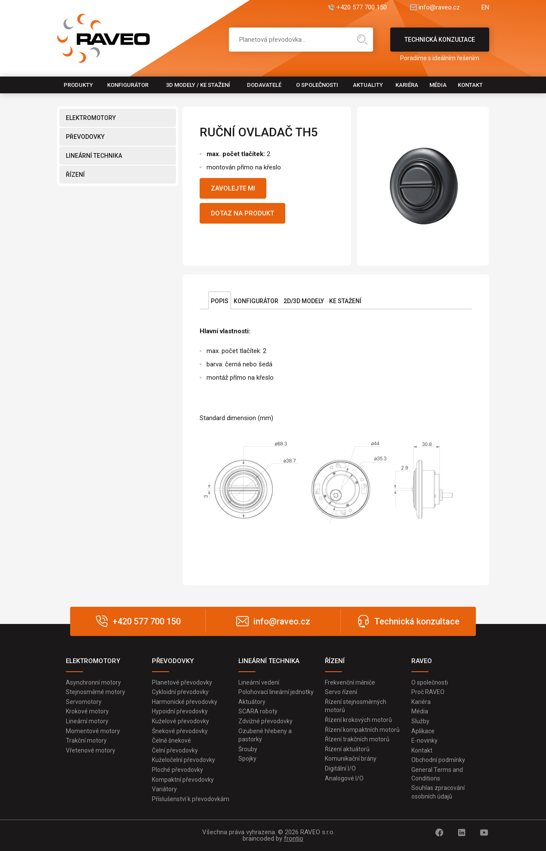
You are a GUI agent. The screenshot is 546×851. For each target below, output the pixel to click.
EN (485, 7)
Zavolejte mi (233, 188)
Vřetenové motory (90, 750)
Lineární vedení (258, 682)
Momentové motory (93, 731)
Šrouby (247, 749)
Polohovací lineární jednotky (276, 691)
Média (438, 85)
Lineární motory (87, 721)
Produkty (78, 85)
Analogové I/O (344, 778)
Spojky (247, 758)
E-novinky (424, 740)
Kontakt (470, 85)
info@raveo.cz (439, 7)
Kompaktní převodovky (183, 779)
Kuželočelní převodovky (183, 759)
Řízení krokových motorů (358, 719)
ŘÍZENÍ (75, 174)
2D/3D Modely (304, 301)
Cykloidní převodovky (180, 691)
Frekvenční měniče (350, 682)
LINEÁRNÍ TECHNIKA (94, 155)
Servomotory (84, 701)
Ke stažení (345, 301)
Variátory (164, 789)
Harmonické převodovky (184, 701)
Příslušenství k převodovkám (190, 799)
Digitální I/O (340, 768)
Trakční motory (86, 740)
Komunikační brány (350, 758)
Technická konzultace (439, 44)
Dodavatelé (264, 85)
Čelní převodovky (175, 750)
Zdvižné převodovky (265, 721)
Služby (420, 721)
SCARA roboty (258, 711)
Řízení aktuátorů (347, 749)
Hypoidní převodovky (180, 711)
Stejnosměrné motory (95, 691)
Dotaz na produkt (242, 213)
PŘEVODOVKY (85, 136)
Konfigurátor (127, 85)
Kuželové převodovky (180, 721)
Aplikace (423, 731)
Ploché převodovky (177, 769)
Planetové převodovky (182, 682)
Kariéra (406, 85)
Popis (219, 301)
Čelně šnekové (171, 740)
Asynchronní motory (93, 682)
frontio (293, 838)
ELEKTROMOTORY (91, 117)
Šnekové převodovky (180, 731)
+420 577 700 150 (361, 7)
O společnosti (317, 85)
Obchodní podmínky (438, 759)
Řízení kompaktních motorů (362, 729)
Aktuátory (251, 701)
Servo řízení (341, 691)
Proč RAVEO (427, 691)
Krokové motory (87, 711)
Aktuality (368, 85)
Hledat (362, 39)
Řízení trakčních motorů (357, 739)
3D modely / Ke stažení (198, 85)
